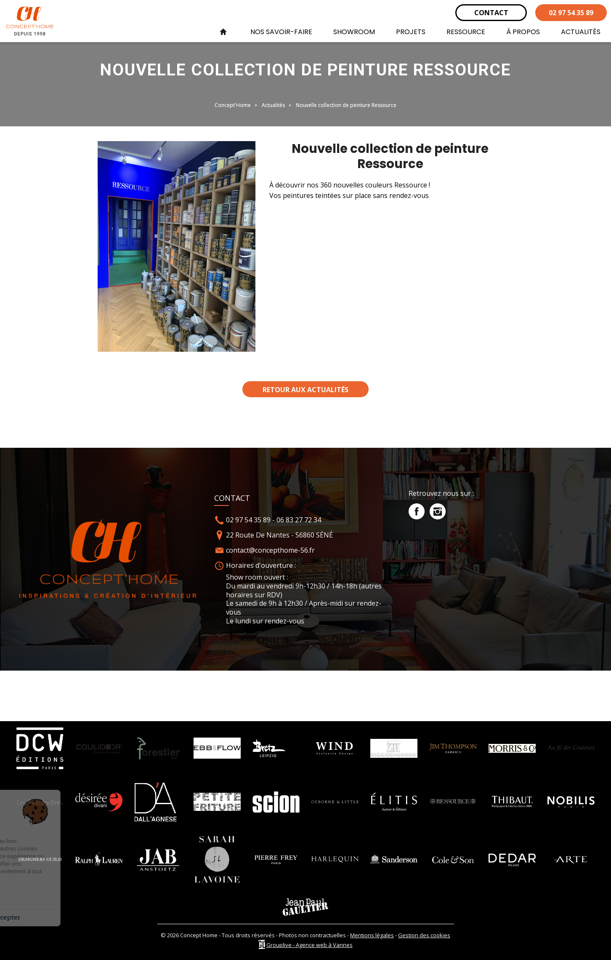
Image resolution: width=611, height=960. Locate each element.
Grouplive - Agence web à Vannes (309, 945)
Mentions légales (372, 935)
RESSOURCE (465, 32)
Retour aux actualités (305, 389)
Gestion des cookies (424, 935)
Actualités (273, 105)
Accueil (223, 32)
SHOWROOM (354, 32)
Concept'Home (233, 105)
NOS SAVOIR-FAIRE (281, 32)
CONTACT (491, 12)
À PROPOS (523, 32)
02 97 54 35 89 (571, 12)
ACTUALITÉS (580, 32)
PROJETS (410, 32)
